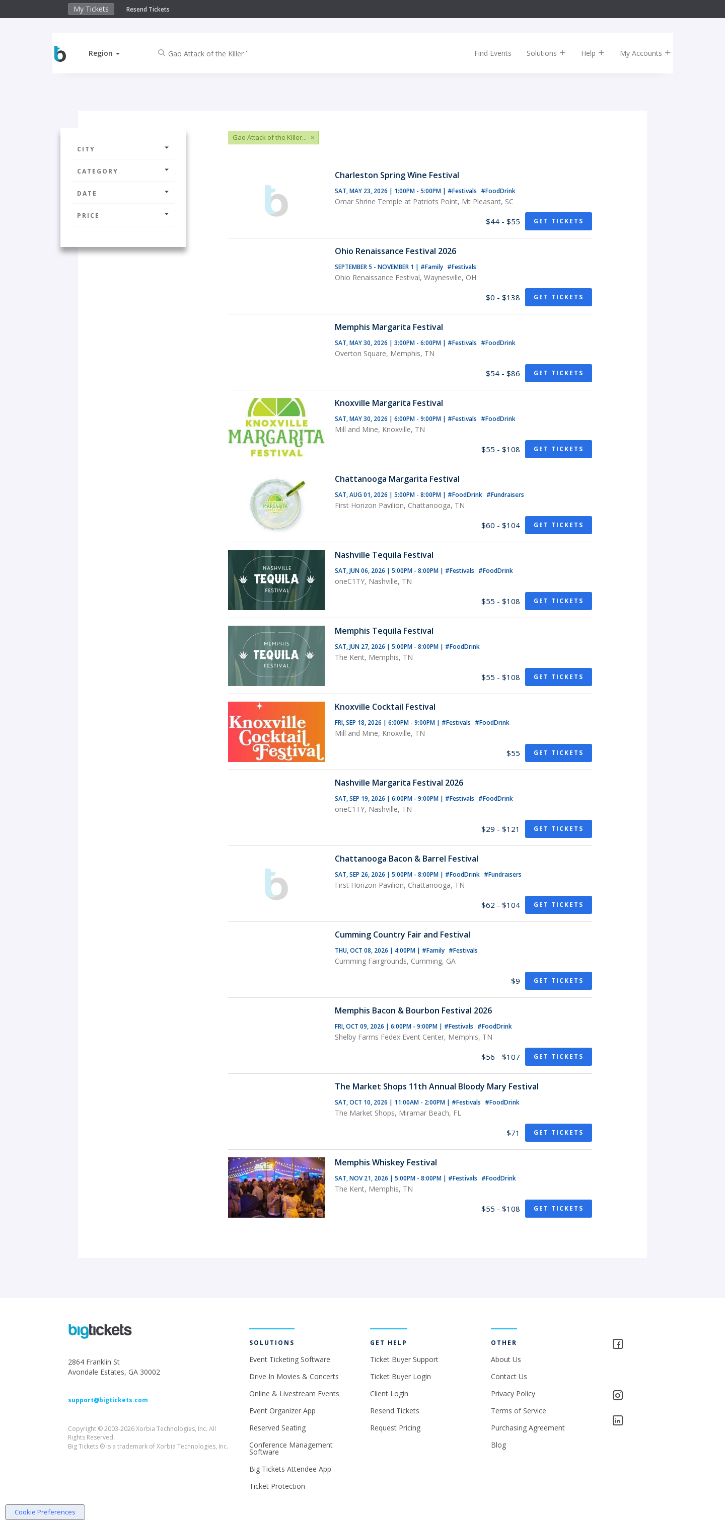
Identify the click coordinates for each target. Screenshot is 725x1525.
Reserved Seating (277, 1427)
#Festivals (463, 191)
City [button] (123, 149)
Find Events (485, 53)
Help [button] (585, 53)
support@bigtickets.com (108, 1400)
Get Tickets (559, 221)
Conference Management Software (291, 1448)
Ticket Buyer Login (400, 1376)
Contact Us (509, 1376)
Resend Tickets (148, 9)
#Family (432, 267)
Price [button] (123, 215)
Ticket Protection (277, 1486)
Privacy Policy (513, 1393)
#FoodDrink (498, 191)
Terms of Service (518, 1410)
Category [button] (123, 171)
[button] (112, 53)
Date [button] (123, 193)
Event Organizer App (282, 1410)
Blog (498, 1445)
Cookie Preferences (45, 1511)
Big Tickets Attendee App (290, 1469)
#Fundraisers (505, 494)
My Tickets (91, 9)
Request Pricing (395, 1427)
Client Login (389, 1393)
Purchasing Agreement (528, 1427)
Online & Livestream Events (294, 1393)
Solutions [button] (538, 53)
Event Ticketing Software (289, 1359)
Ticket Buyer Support (404, 1359)
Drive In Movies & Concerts (294, 1376)
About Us (506, 1359)
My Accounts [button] (638, 53)
